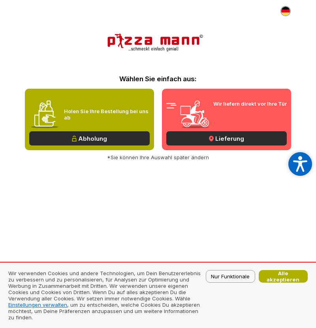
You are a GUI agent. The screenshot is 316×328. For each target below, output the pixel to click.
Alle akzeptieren (283, 276)
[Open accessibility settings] (300, 164)
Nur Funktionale (230, 276)
